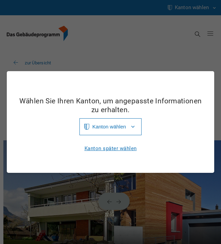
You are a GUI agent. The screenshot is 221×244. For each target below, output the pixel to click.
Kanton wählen (109, 126)
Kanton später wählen (111, 148)
